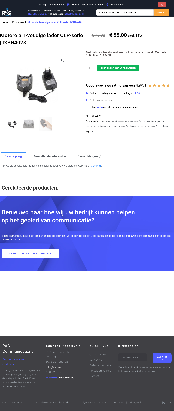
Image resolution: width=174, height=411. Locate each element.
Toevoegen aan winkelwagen (118, 67)
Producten (18, 22)
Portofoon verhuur (100, 370)
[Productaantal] (91, 67)
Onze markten (98, 354)
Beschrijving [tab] (13, 156)
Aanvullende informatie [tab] (49, 156)
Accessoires (104, 121)
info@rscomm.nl (56, 367)
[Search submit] (161, 12)
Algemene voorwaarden (95, 402)
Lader (93, 136)
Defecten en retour (101, 365)
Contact (94, 376)
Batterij (114, 121)
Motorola (131, 121)
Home (5, 22)
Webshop (95, 360)
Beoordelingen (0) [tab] (90, 156)
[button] (62, 60)
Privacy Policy (137, 402)
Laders (122, 121)
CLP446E (96, 165)
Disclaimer (118, 402)
